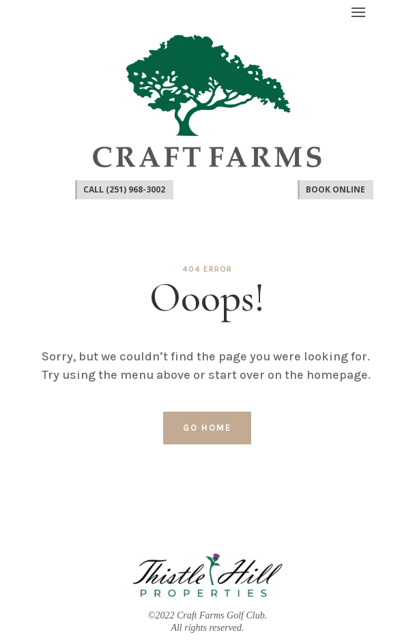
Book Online (335, 189)
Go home (207, 428)
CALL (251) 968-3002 (124, 189)
